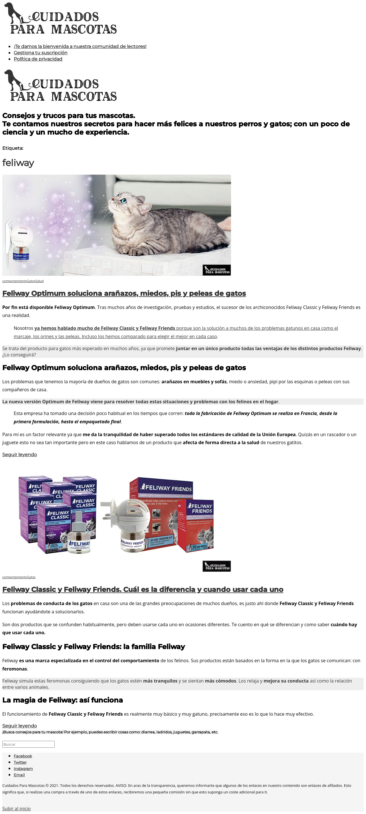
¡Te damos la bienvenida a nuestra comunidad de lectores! (80, 46)
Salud (39, 281)
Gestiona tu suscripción (40, 52)
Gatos (31, 281)
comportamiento (14, 281)
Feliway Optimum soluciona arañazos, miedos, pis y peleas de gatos (124, 293)
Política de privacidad (38, 59)
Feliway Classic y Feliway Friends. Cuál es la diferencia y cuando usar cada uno (142, 589)
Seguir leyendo (19, 454)
